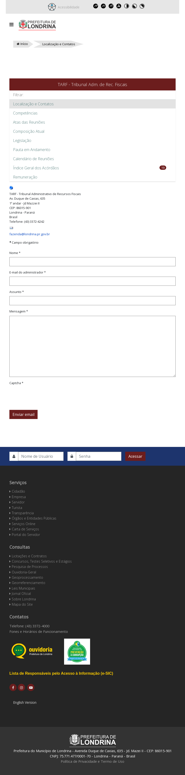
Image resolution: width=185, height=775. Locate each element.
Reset (111, 6)
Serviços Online (23, 523)
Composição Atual (28, 131)
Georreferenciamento (28, 582)
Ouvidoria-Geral (24, 572)
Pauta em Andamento (31, 149)
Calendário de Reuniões (33, 158)
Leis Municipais (23, 588)
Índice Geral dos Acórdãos (36, 168)
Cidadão (18, 491)
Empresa (19, 497)
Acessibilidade (67, 7)
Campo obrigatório (24, 242)
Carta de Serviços (25, 529)
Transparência (23, 513)
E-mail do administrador (27, 272)
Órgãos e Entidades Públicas (34, 518)
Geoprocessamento (27, 577)
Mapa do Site (22, 604)
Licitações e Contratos (29, 556)
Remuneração (25, 177)
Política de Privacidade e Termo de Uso (92, 761)
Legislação (22, 140)
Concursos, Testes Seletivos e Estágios (42, 561)
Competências (25, 113)
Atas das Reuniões (29, 122)
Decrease (103, 6)
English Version (24, 702)
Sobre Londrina (24, 599)
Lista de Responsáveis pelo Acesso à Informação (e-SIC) (61, 673)
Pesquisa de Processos (30, 566)
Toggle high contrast (127, 6)
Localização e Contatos (33, 104)
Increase (96, 6)
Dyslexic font (119, 6)
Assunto (16, 292)
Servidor (18, 502)
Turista (17, 507)
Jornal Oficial (21, 593)
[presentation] (46, 396)
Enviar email (23, 414)
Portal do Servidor (26, 534)
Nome (14, 253)
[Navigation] (11, 24)
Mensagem (18, 311)
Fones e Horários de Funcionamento (38, 631)
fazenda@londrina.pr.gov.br (29, 234)
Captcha (16, 383)
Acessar (135, 456)
